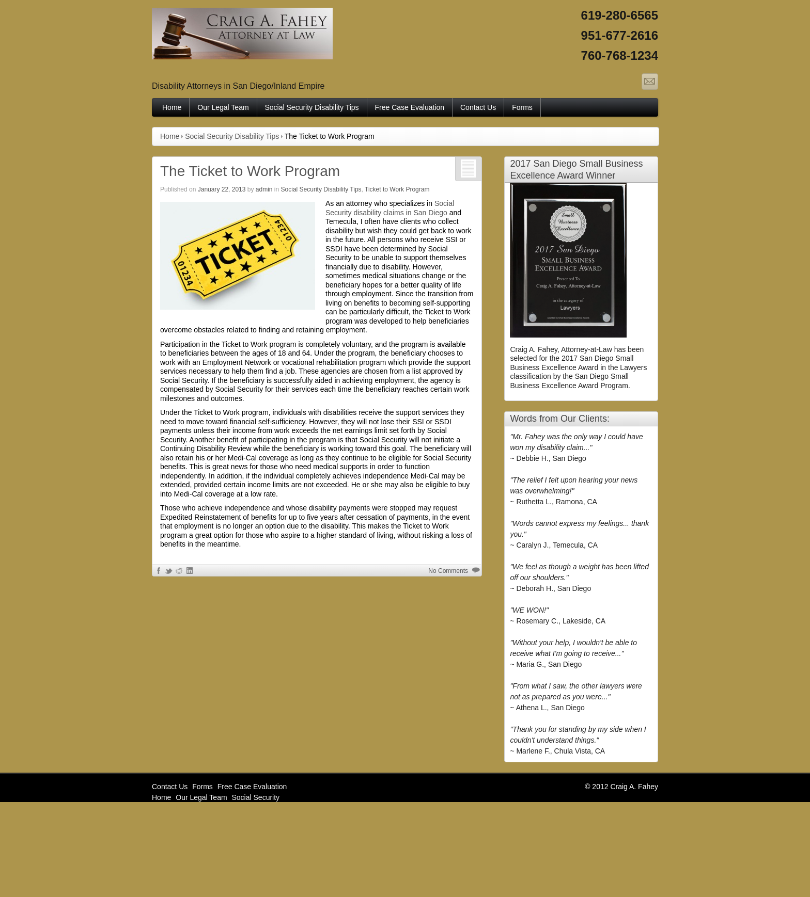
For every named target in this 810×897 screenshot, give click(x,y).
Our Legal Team (222, 107)
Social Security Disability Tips (312, 107)
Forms (522, 107)
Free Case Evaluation (409, 107)
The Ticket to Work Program (250, 171)
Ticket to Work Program (397, 189)
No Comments (448, 570)
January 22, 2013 (222, 189)
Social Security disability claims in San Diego (389, 208)
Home (171, 107)
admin (264, 189)
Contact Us (478, 107)
